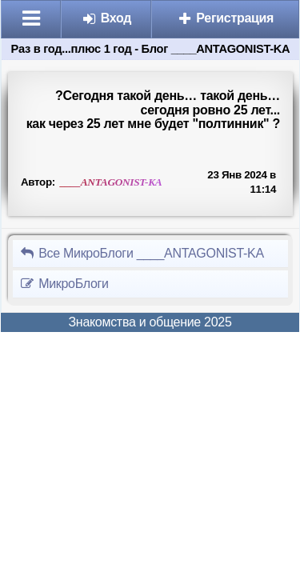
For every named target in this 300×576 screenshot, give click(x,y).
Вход (107, 18)
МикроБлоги (64, 283)
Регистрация (225, 18)
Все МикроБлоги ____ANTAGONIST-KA (141, 253)
